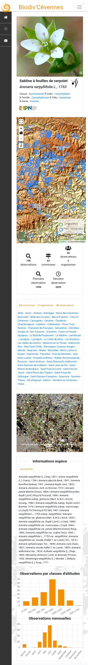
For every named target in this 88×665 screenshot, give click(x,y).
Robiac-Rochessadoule (66, 357)
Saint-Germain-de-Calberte (32, 365)
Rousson (22, 361)
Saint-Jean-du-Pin (58, 365)
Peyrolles (45, 353)
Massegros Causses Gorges (59, 346)
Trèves (21, 380)
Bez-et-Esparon (60, 316)
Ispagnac (23, 335)
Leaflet (63, 241)
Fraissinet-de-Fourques (40, 327)
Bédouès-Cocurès (40, 316)
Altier (20, 313)
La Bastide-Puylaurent (42, 335)
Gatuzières (61, 327)
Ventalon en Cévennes (65, 380)
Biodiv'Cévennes (41, 7)
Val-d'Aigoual (34, 380)
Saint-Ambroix (37, 361)
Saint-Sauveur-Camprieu (43, 376)
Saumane (64, 376)
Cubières (40, 324)
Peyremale (32, 353)
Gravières (51, 331)
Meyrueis (32, 350)
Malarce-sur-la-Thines (55, 342)
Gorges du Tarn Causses (31, 331)
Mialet (42, 350)
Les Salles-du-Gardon (29, 342)
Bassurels (23, 316)
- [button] (21, 138)
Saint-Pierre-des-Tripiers (39, 372)
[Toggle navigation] (79, 7)
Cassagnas (36, 320)
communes (27, 305)
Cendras (49, 320)
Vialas (21, 383)
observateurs (65, 305)
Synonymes (26, 469)
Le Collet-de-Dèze (53, 339)
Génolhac (74, 327)
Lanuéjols (24, 339)
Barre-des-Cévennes (67, 313)
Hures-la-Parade (67, 331)
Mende (21, 350)
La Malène (61, 335)
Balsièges (49, 313)
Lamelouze (75, 335)
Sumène (75, 376)
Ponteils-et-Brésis (43, 357)
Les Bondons (72, 339)
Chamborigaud (26, 324)
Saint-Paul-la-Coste (50, 368)
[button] (21, 133)
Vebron (47, 380)
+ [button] (21, 128)
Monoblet (53, 350)
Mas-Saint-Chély (33, 346)
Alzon (28, 313)
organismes (45, 305)
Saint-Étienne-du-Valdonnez (62, 361)
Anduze (37, 313)
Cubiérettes (53, 324)
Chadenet (60, 320)
